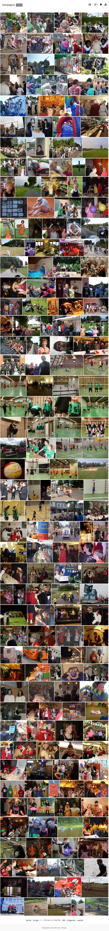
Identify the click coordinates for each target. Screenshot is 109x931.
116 (48, 920)
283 (63, 920)
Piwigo (64, 927)
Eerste (28, 920)
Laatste (80, 920)
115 (44, 920)
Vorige (35, 920)
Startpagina (8, 4)
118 (55, 920)
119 (58, 920)
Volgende (71, 920)
